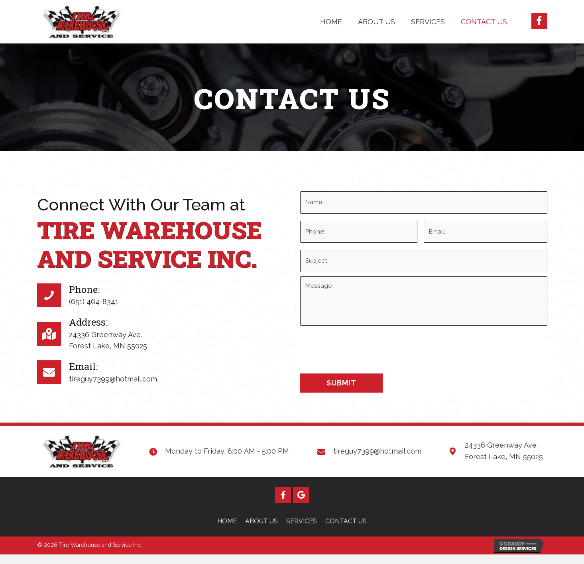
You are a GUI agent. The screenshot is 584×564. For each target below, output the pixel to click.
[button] (539, 21)
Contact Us (346, 531)
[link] (331, 21)
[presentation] (360, 354)
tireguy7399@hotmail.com (113, 383)
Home (227, 531)
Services (301, 531)
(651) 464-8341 (93, 306)
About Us (261, 531)
